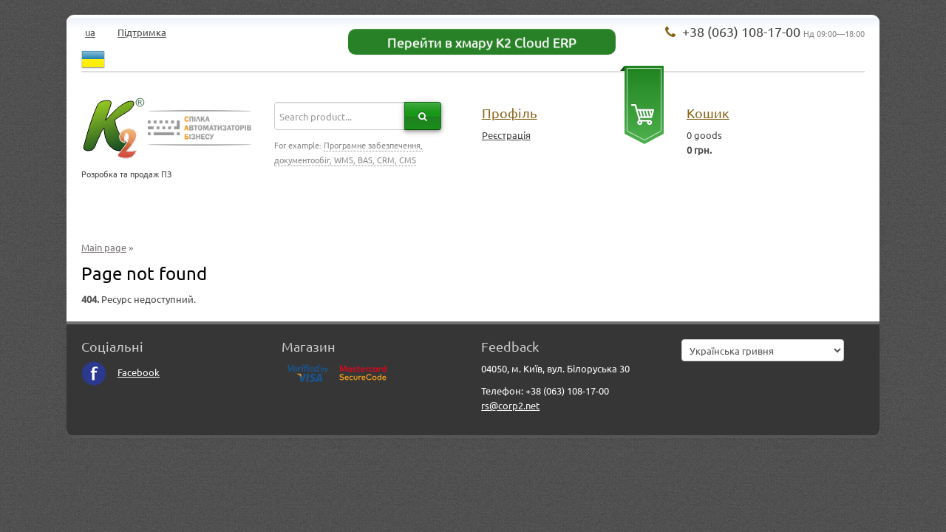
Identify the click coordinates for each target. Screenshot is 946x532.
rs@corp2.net (510, 405)
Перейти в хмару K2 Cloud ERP (481, 42)
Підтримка (142, 32)
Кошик (708, 112)
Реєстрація (506, 135)
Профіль (509, 112)
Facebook (120, 372)
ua (90, 32)
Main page (103, 247)
